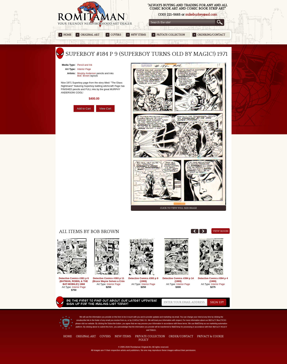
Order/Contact (181, 336)
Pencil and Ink (84, 64)
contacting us (139, 320)
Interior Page (84, 69)
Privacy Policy (220, 327)
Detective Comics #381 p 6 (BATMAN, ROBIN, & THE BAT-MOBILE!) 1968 (74, 281)
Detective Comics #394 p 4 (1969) (213, 280)
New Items (138, 34)
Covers (116, 34)
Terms (153, 330)
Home (67, 34)
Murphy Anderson (86, 73)
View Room (220, 231)
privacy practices (217, 320)
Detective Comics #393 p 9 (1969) (143, 280)
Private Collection (170, 34)
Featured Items (143, 45)
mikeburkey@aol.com (201, 15)
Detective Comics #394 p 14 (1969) (178, 280)
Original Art (90, 34)
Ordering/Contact (211, 34)
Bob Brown (83, 75)
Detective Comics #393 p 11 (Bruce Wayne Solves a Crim (108, 280)
